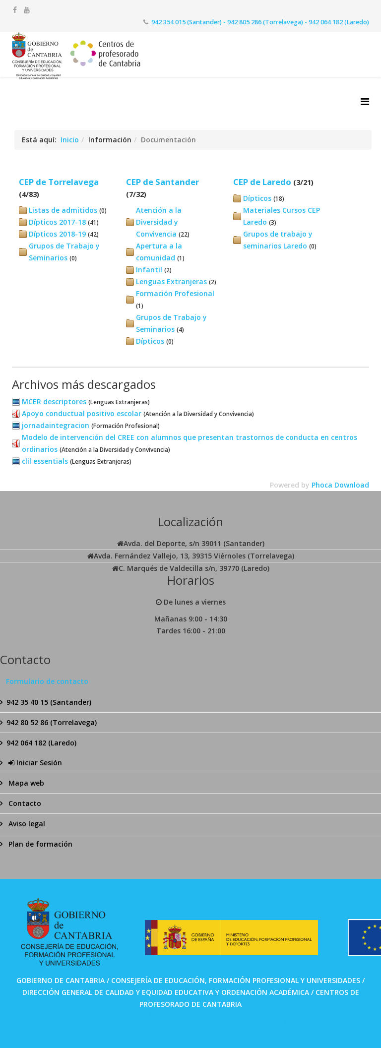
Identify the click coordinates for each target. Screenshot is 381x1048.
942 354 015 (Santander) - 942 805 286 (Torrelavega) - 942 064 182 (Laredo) (260, 22)
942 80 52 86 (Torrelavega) (51, 722)
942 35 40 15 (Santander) (48, 702)
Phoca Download (340, 485)
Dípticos (150, 341)
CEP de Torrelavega (59, 181)
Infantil (149, 269)
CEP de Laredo (262, 181)
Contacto (23, 803)
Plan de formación (39, 844)
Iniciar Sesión (34, 762)
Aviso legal (25, 823)
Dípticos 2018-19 (57, 234)
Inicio (70, 139)
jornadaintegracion (55, 425)
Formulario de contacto (47, 681)
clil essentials (45, 461)
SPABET (158, 1013)
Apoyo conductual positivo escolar (81, 413)
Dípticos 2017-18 (57, 222)
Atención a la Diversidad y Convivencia (159, 222)
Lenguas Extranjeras (171, 281)
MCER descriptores (54, 401)
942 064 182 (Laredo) (41, 742)
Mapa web (25, 783)
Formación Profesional (175, 293)
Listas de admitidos (63, 210)
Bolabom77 (179, 1034)
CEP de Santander (162, 181)
